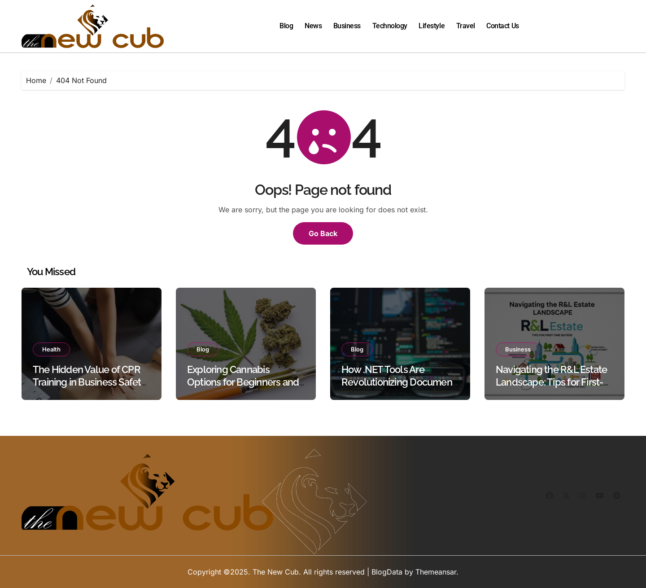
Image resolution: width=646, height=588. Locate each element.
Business (347, 26)
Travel (465, 26)
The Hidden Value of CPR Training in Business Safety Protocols (89, 382)
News (313, 26)
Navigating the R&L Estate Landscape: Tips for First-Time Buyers (551, 382)
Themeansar (435, 571)
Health (51, 349)
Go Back (323, 233)
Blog (286, 26)
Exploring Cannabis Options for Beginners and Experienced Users (243, 382)
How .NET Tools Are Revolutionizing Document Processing (398, 382)
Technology (389, 26)
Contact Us (502, 26)
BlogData (386, 571)
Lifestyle (432, 26)
